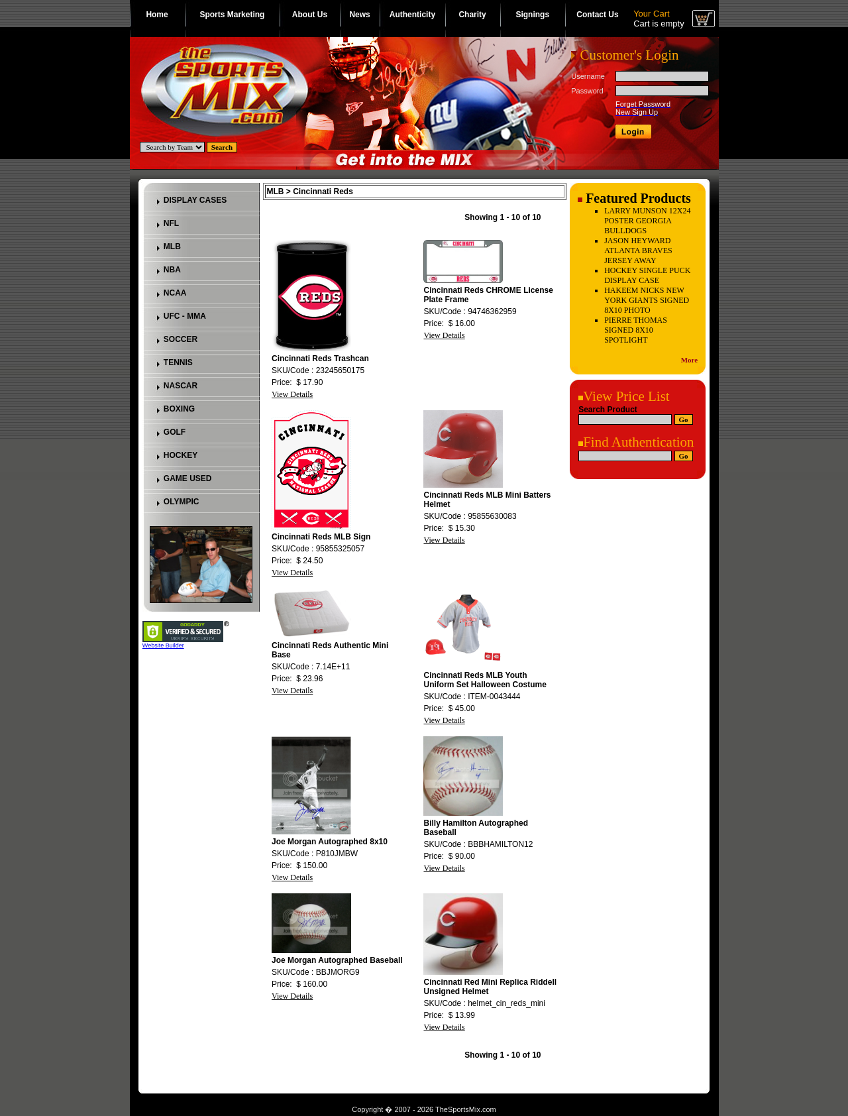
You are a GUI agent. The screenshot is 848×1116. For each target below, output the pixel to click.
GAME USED (188, 478)
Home (157, 14)
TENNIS (178, 362)
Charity (472, 14)
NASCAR (180, 385)
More (689, 360)
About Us (309, 14)
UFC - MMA (185, 316)
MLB (172, 246)
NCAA (175, 293)
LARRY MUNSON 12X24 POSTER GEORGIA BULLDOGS (647, 220)
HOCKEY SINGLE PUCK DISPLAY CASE (647, 275)
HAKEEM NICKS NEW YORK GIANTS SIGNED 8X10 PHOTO (646, 300)
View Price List (626, 396)
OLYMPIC (181, 501)
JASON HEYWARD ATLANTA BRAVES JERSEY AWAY (638, 250)
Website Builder (163, 645)
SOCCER (180, 339)
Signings (532, 14)
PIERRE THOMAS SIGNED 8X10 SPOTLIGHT (635, 330)
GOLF (175, 432)
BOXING (179, 409)
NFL (171, 223)
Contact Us (597, 14)
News (359, 14)
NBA (172, 269)
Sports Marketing (231, 14)
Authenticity (412, 14)
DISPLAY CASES (195, 200)
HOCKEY (180, 455)
